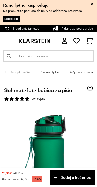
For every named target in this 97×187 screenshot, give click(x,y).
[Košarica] (89, 41)
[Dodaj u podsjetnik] (90, 89)
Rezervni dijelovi (49, 72)
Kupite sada (11, 18)
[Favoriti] (76, 41)
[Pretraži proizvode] (48, 56)
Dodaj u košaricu (72, 177)
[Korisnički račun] (64, 41)
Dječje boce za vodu (81, 72)
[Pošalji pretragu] (9, 56)
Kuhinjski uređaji (20, 72)
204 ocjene (38, 98)
